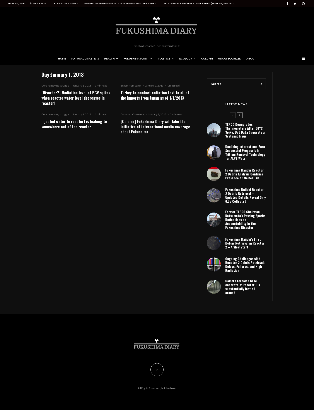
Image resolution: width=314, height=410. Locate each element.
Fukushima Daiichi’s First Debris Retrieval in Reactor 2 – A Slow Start (245, 243)
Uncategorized (229, 58)
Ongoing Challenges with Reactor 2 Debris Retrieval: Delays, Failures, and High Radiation (245, 264)
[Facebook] (287, 4)
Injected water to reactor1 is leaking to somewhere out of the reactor (74, 124)
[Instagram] (303, 4)
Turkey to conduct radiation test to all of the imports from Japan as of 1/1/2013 (155, 95)
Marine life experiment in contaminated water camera (120, 3)
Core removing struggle (55, 85)
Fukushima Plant (136, 58)
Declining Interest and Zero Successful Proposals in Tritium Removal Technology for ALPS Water (245, 152)
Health (109, 58)
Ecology (185, 58)
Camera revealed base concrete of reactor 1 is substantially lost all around (242, 286)
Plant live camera (66, 3)
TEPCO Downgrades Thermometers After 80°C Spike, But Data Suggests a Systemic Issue (245, 130)
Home (62, 58)
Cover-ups (138, 114)
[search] (261, 84)
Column (207, 58)
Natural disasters (85, 58)
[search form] (232, 84)
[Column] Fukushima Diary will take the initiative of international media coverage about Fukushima (155, 126)
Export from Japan (131, 85)
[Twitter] (295, 4)
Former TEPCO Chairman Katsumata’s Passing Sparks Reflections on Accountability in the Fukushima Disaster (245, 219)
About (251, 58)
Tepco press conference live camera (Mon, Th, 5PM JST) (198, 3)
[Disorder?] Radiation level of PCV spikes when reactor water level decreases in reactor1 (75, 98)
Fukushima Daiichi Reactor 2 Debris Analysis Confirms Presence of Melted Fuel (244, 174)
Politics (164, 58)
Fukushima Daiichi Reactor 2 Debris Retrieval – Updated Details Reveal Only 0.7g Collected (245, 195)
